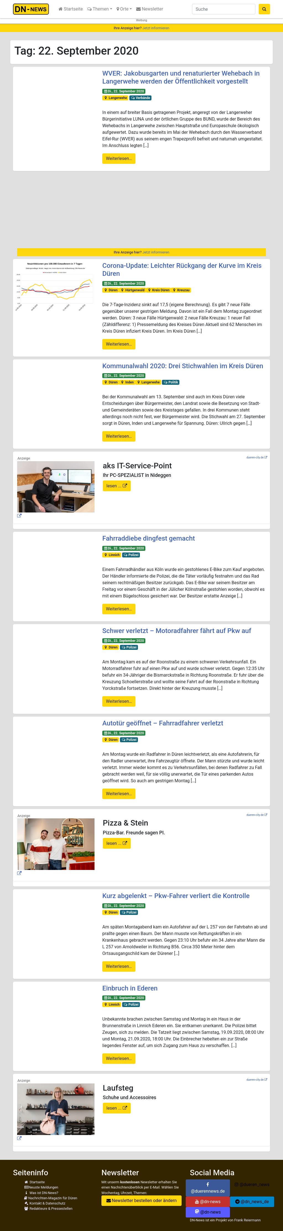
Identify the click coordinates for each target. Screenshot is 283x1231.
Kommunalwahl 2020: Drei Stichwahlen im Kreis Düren (182, 366)
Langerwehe (115, 98)
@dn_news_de (252, 1201)
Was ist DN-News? (41, 1193)
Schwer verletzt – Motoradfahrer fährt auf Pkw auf (176, 631)
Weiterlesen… (119, 158)
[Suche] (223, 9)
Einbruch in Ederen (130, 988)
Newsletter (149, 9)
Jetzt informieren (155, 28)
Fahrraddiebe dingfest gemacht (148, 538)
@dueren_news (252, 1184)
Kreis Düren (158, 290)
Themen (98, 9)
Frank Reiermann (247, 1220)
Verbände (140, 98)
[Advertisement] (141, 209)
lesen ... (114, 485)
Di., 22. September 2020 (124, 91)
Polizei (130, 555)
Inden (127, 382)
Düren (110, 290)
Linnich (112, 555)
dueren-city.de (255, 457)
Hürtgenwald (132, 290)
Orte (123, 9)
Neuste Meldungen (41, 1187)
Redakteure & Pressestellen (48, 1208)
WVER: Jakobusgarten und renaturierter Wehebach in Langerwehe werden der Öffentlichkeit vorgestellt (181, 77)
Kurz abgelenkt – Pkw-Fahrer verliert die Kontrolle (176, 896)
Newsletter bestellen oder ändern (141, 1200)
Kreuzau (181, 290)
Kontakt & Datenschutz (44, 1203)
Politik (170, 382)
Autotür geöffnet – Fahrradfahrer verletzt (162, 723)
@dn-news (208, 1201)
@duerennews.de (208, 1188)
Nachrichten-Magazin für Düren (50, 1198)
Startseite (71, 9)
